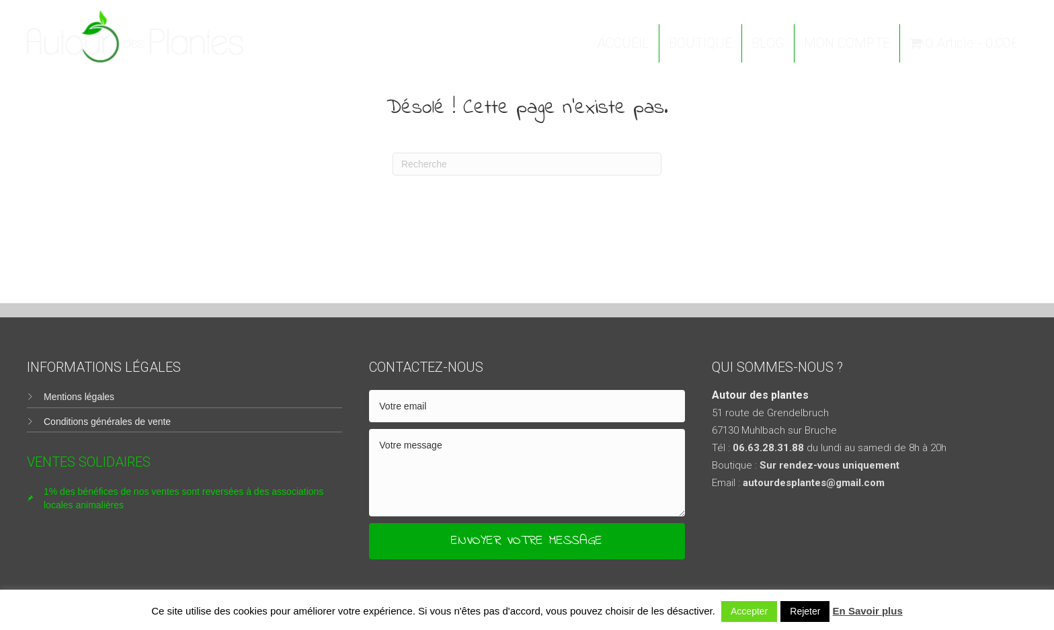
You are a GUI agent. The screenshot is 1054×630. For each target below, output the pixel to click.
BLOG (768, 43)
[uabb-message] (526, 472)
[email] (526, 406)
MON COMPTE (847, 43)
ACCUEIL (623, 43)
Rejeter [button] (805, 611)
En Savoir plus (868, 611)
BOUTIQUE (700, 43)
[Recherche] (527, 164)
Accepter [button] (749, 611)
